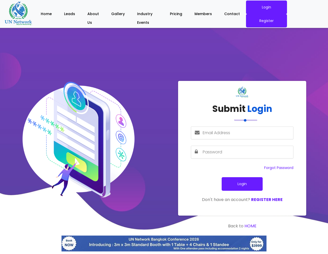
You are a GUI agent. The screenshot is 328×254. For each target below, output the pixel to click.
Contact (232, 13)
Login (266, 7)
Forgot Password (278, 167)
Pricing (176, 13)
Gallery (118, 13)
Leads (69, 13)
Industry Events (144, 14)
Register (266, 20)
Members (203, 13)
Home (46, 13)
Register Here (267, 200)
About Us (93, 14)
